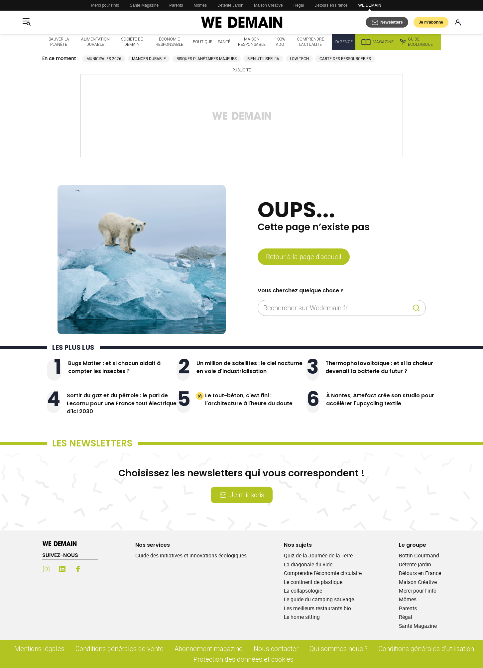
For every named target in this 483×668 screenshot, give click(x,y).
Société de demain (132, 42)
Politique (202, 41)
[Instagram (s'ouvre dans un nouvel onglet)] (46, 569)
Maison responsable (252, 42)
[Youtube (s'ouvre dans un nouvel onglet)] (94, 569)
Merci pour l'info (105, 5)
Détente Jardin (230, 5)
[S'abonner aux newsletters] (387, 22)
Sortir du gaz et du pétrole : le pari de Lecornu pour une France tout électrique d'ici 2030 (122, 403)
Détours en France (330, 5)
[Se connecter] (458, 22)
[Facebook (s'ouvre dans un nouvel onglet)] (78, 569)
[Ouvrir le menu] (26, 22)
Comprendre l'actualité (310, 42)
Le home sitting (302, 616)
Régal (299, 5)
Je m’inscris (241, 495)
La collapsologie (303, 590)
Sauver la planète (59, 42)
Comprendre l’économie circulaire (323, 573)
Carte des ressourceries (345, 58)
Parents (176, 5)
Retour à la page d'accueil (303, 256)
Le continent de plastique (313, 582)
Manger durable (149, 58)
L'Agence (344, 41)
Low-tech (299, 58)
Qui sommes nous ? (338, 648)
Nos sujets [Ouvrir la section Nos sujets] (298, 545)
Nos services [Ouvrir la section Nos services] (152, 545)
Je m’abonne (431, 22)
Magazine (377, 42)
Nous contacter (276, 648)
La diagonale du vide (308, 564)
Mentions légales (39, 648)
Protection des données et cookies (244, 659)
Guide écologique (416, 42)
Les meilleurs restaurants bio (317, 608)
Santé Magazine (144, 5)
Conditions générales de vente (119, 648)
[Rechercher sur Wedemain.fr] (336, 308)
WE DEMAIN (369, 5)
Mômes (200, 5)
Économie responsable (169, 42)
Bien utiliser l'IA (263, 58)
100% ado (280, 42)
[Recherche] (416, 308)
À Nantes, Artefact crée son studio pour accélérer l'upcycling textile (380, 399)
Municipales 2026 (103, 58)
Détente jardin (415, 564)
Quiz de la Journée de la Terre (318, 555)
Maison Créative (268, 5)
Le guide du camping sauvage (319, 599)
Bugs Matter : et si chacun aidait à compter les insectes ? (114, 367)
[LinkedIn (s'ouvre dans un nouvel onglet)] (62, 569)
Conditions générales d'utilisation (426, 648)
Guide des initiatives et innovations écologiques (191, 555)
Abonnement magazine (209, 648)
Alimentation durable (95, 42)
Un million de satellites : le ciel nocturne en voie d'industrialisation (249, 367)
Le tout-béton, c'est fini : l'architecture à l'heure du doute (249, 399)
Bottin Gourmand (419, 555)
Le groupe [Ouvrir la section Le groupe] (412, 545)
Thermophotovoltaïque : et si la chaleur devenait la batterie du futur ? (379, 367)
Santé (224, 41)
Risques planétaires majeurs (207, 58)
